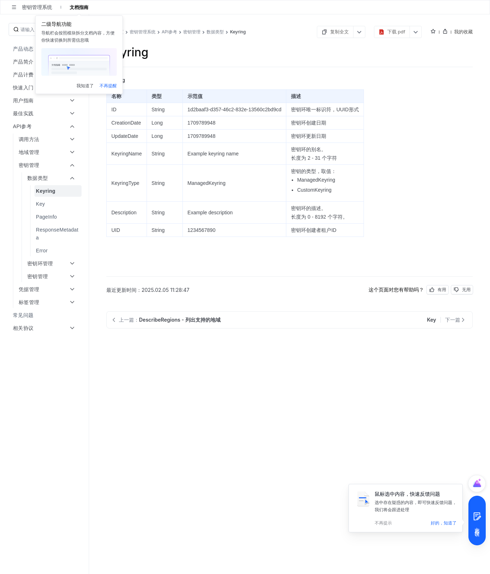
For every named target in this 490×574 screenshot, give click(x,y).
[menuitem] (45, 191)
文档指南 (79, 7)
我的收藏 (463, 31)
